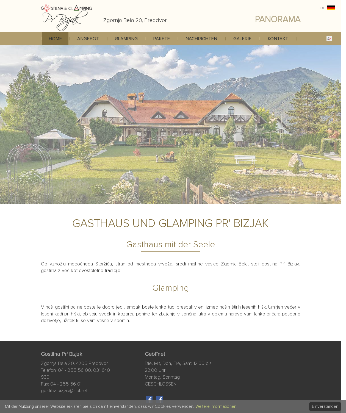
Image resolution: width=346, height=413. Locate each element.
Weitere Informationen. (216, 406)
